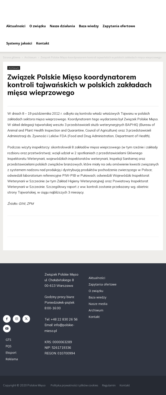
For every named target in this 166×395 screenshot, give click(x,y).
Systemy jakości (19, 43)
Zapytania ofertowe (119, 26)
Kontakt (42, 43)
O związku (37, 26)
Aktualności (16, 26)
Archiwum (30, 57)
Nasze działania (62, 26)
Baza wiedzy (89, 26)
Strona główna (11, 57)
